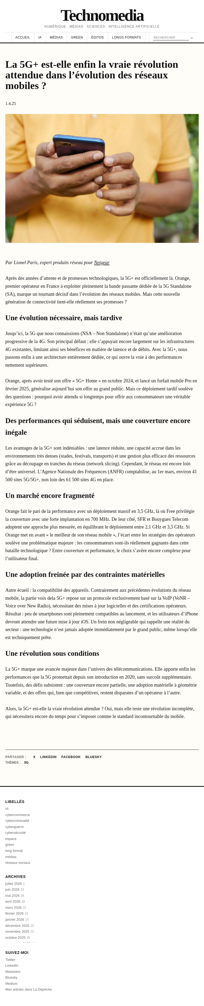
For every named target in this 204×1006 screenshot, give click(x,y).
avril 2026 (15, 901)
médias (10, 857)
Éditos (97, 37)
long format (14, 851)
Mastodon (12, 972)
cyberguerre (14, 827)
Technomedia (102, 15)
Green (77, 37)
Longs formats (126, 37)
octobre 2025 (17, 938)
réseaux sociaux (17, 863)
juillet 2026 (15, 884)
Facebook (71, 757)
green (9, 845)
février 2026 (16, 913)
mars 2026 (15, 908)
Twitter (10, 960)
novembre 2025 (19, 931)
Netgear (101, 262)
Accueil (22, 37)
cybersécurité (15, 833)
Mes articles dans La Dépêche (28, 989)
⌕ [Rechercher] (192, 38)
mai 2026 (14, 896)
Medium (11, 984)
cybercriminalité (17, 821)
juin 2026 (14, 889)
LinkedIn (48, 757)
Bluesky (94, 757)
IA (39, 37)
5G (26, 762)
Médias (56, 37)
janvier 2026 (17, 920)
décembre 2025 (19, 926)
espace (10, 839)
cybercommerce (17, 815)
